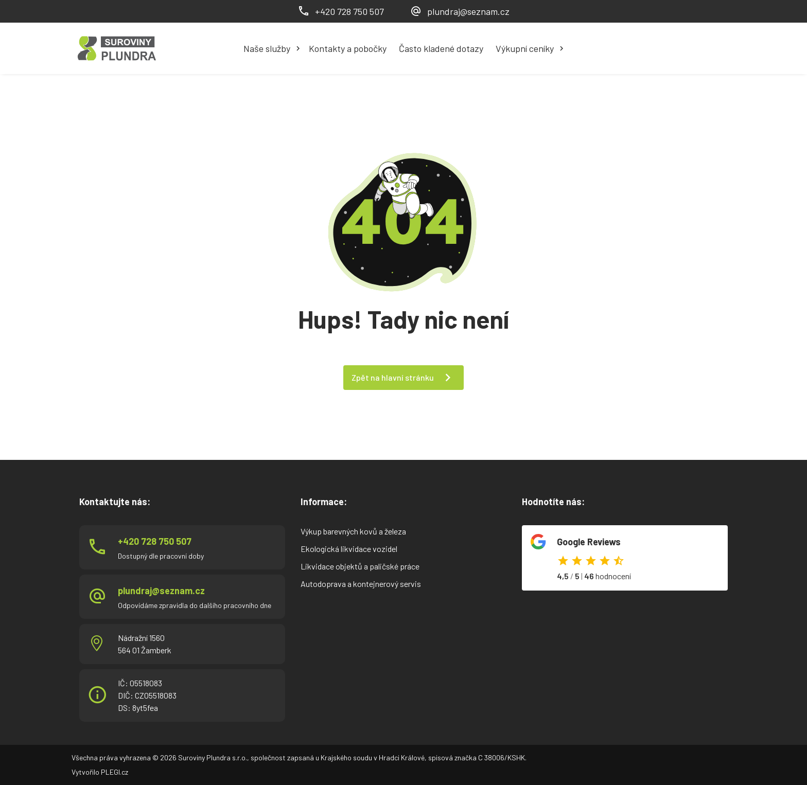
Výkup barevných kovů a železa (353, 531)
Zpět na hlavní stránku (393, 377)
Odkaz (625, 558)
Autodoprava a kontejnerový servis (361, 583)
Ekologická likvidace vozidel (349, 549)
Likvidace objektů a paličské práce (360, 566)
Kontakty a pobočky (348, 48)
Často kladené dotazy (441, 48)
